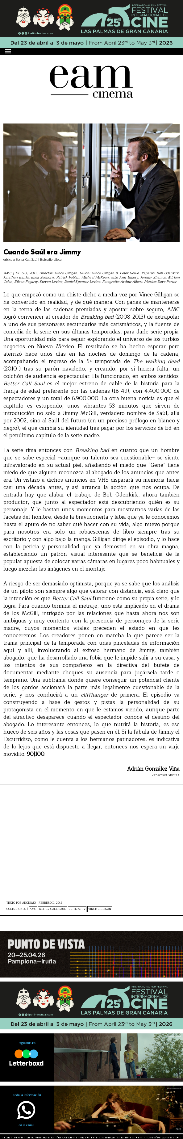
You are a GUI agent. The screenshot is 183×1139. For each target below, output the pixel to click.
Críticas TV (77, 909)
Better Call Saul (52, 909)
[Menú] (8, 51)
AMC (33, 909)
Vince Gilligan (99, 909)
